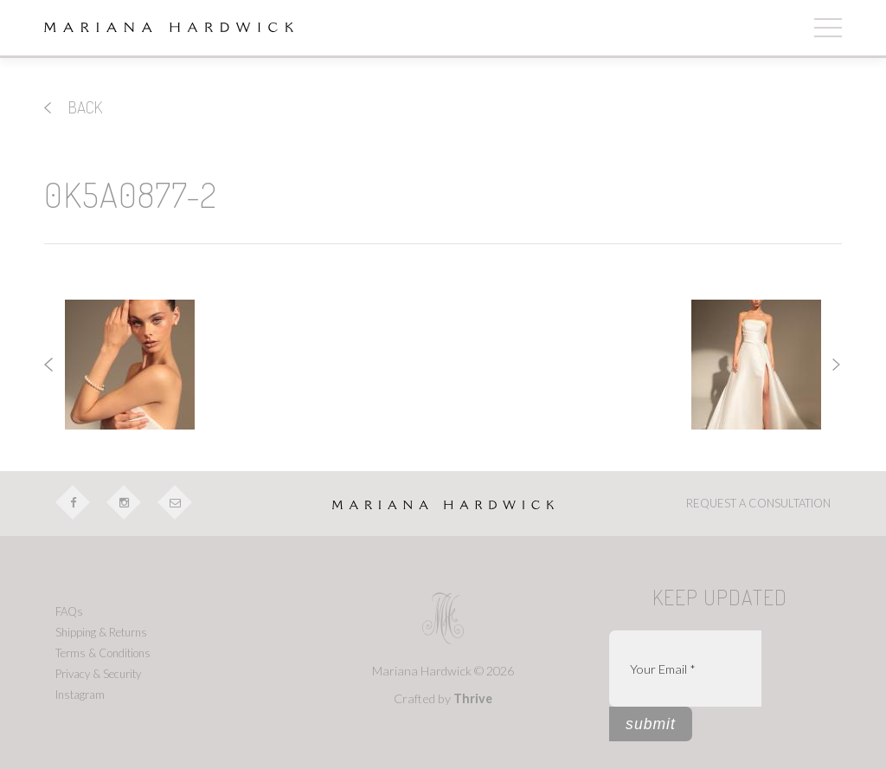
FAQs (69, 611)
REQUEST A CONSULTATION (758, 503)
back (73, 107)
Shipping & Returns (101, 632)
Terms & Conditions (103, 653)
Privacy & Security (98, 674)
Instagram (80, 694)
